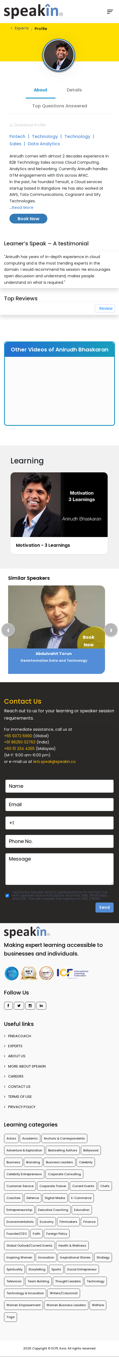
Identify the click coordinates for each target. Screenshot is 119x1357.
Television (14, 1281)
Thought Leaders (68, 1281)
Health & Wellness (72, 1245)
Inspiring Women (19, 1257)
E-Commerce (81, 1198)
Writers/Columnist (64, 1293)
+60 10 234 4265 (19, 748)
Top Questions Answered (59, 106)
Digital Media (55, 1198)
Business (13, 1162)
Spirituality (14, 1269)
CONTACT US (17, 1086)
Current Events (83, 1186)
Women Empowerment (23, 1305)
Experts (22, 28)
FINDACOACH (17, 1036)
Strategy (103, 1257)
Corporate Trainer (52, 1186)
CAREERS (14, 1076)
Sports (56, 1269)
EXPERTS (13, 1046)
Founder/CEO (16, 1233)
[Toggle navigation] (112, 11)
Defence (33, 1198)
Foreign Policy (56, 1233)
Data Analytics (44, 144)
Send (104, 907)
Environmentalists (20, 1222)
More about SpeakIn (25, 1066)
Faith (36, 1233)
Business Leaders (59, 1162)
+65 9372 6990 (18, 736)
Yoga (10, 1317)
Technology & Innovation (25, 1293)
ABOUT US (14, 1056)
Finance (89, 1222)
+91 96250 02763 (19, 742)
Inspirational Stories (75, 1257)
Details (74, 90)
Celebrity (85, 1162)
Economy (47, 1222)
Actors (11, 1138)
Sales (15, 144)
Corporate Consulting (64, 1174)
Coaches (13, 1198)
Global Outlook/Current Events (29, 1245)
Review (106, 308)
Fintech (18, 136)
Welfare (98, 1305)
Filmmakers (68, 1222)
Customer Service (20, 1186)
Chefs (105, 1186)
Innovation (46, 1257)
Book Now (28, 219)
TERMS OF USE (18, 1096)
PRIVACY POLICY (19, 1106)
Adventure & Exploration (24, 1150)
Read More (22, 207)
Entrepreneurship (19, 1210)
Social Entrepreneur (82, 1269)
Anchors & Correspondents (64, 1138)
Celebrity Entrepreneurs (24, 1174)
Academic (30, 1138)
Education (82, 1210)
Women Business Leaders (66, 1305)
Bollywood (90, 1150)
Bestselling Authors (62, 1150)
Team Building (38, 1281)
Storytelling (36, 1269)
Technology (45, 136)
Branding (33, 1162)
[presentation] (8, 630)
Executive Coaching (53, 1210)
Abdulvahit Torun (59, 653)
